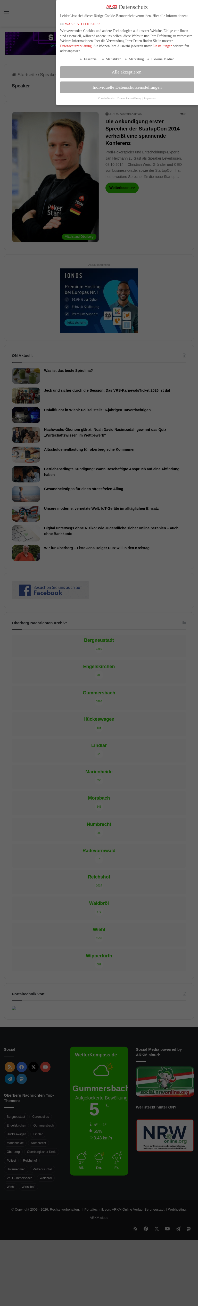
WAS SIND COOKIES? (82, 24)
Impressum (150, 98)
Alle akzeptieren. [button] (127, 72)
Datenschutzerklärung (76, 46)
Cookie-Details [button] (106, 98)
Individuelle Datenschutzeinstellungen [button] (127, 87)
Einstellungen (162, 46)
